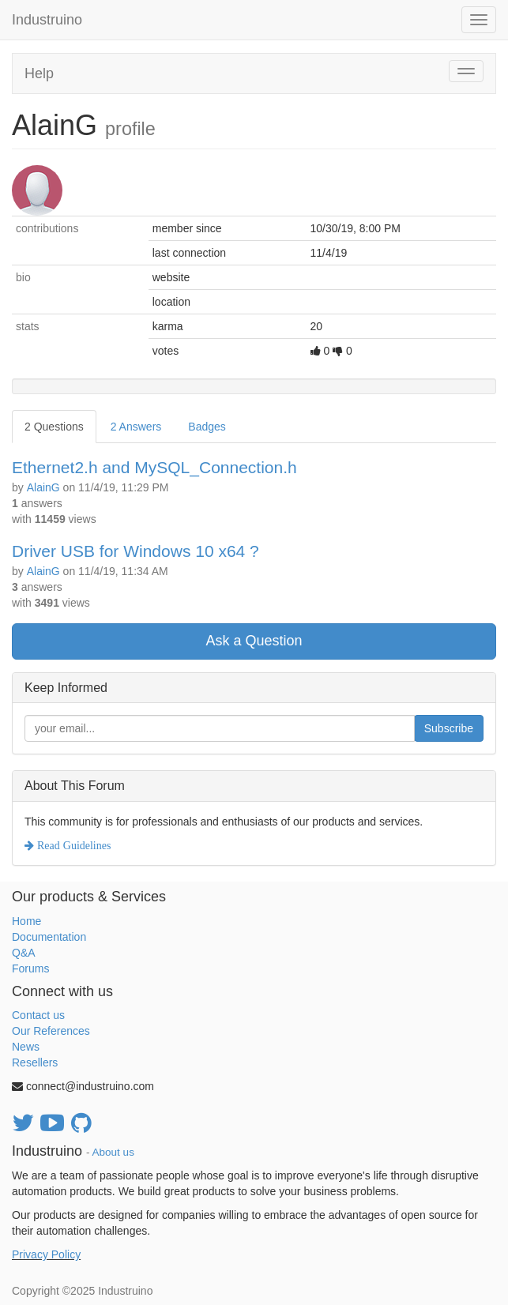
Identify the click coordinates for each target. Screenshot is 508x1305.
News (26, 1046)
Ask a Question (253, 641)
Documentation (49, 937)
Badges (206, 426)
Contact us (38, 1015)
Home (26, 921)
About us (113, 1152)
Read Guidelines (72, 845)
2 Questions (54, 426)
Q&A (24, 952)
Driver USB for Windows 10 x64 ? (135, 551)
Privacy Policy (46, 1254)
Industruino (47, 20)
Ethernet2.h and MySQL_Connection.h (154, 467)
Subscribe (448, 728)
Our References (51, 1031)
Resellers (35, 1062)
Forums (30, 968)
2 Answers (136, 426)
